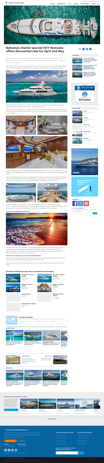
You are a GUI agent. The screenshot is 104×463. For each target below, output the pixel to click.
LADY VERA (86, 124)
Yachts (52, 4)
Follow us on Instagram (12, 450)
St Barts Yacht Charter (61, 438)
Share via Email (90, 49)
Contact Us (6, 453)
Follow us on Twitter (9, 450)
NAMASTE (15, 60)
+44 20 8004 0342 (9, 446)
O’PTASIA (85, 118)
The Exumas (23, 321)
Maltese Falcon (80, 410)
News (69, 4)
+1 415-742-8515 (22, 446)
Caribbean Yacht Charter (62, 444)
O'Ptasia (23, 410)
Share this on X (87, 49)
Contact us (22, 441)
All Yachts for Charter (12, 409)
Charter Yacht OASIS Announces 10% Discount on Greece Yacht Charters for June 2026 (90, 60)
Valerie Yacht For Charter (28, 303)
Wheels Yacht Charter (82, 436)
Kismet (96, 410)
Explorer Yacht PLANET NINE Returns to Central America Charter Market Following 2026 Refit (89, 74)
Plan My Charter (10, 440)
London (6, 444)
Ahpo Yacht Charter (82, 444)
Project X (42, 410)
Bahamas (8, 259)
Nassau (53, 321)
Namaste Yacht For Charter (58, 294)
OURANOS (86, 138)
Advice (93, 4)
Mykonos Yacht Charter (61, 442)
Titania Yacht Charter (82, 442)
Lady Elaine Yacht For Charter (27, 275)
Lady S (59, 410)
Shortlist (86, 1)
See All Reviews (76, 145)
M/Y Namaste (40, 263)
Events (76, 4)
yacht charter (26, 253)
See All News (75, 79)
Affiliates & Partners (22, 453)
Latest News (75, 55)
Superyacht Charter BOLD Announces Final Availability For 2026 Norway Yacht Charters (90, 67)
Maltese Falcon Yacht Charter (84, 434)
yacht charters (54, 60)
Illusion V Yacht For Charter (58, 285)
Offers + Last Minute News (16, 6)
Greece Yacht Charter (61, 440)
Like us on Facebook (5, 450)
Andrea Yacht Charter (82, 440)
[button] (68, 335)
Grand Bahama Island (41, 321)
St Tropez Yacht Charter (61, 434)
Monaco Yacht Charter (61, 436)
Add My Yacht (14, 453)
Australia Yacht (25, 294)
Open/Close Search (98, 3)
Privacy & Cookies (95, 459)
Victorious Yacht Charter (83, 438)
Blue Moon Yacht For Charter (59, 275)
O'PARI (85, 111)
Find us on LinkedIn (16, 450)
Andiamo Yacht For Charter (26, 285)
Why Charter (85, 4)
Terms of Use (88, 459)
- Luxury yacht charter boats (18, 2)
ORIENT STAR (86, 131)
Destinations (61, 4)
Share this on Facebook (83, 49)
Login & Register (95, 1)
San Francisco (22, 444)
